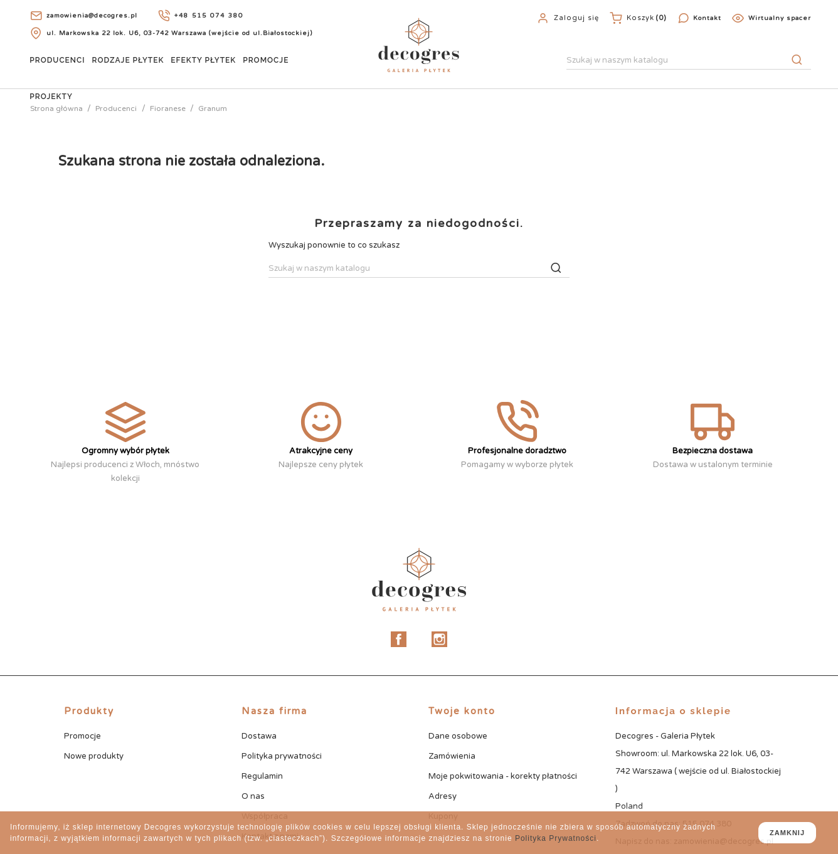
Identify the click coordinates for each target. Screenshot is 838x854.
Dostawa (259, 736)
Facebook (398, 639)
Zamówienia (451, 756)
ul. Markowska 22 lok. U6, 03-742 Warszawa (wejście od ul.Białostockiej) (179, 33)
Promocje (266, 60)
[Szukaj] (688, 61)
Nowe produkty (94, 756)
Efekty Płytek (203, 60)
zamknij (787, 832)
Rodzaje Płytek (128, 60)
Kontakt (707, 18)
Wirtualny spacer (779, 18)
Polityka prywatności (281, 756)
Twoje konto (462, 711)
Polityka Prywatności (556, 838)
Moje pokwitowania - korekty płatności (502, 776)
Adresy (442, 796)
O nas (253, 796)
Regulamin (262, 776)
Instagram (439, 639)
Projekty (50, 96)
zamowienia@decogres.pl (91, 15)
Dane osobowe (457, 736)
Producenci (57, 60)
